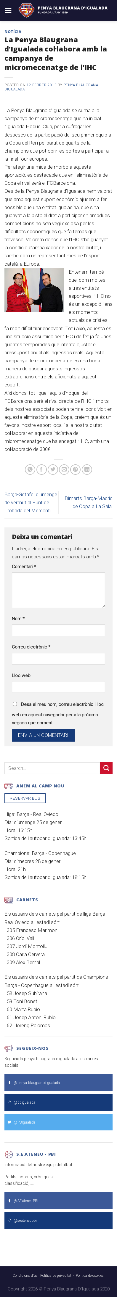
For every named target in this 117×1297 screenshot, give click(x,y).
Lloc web (21, 675)
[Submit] (106, 768)
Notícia (12, 31)
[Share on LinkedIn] (87, 469)
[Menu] (8, 10)
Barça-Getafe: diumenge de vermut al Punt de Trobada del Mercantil (30, 502)
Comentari (24, 566)
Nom (18, 618)
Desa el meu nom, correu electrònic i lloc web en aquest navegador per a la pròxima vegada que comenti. (58, 714)
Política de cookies (90, 1275)
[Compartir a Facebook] (41, 469)
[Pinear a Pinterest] (75, 469)
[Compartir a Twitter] (53, 469)
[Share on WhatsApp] (30, 469)
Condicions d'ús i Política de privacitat (41, 1275)
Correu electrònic (31, 647)
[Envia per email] (64, 469)
